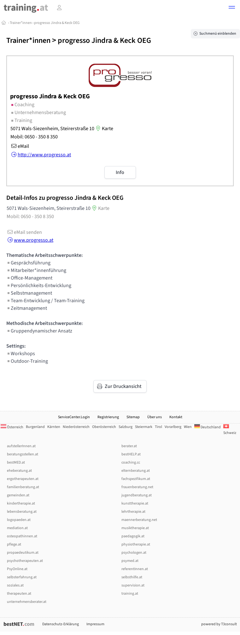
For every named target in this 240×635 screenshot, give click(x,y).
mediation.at (17, 528)
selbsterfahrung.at (22, 577)
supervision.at (132, 585)
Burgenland (35, 427)
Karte (103, 128)
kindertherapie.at (21, 503)
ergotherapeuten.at (22, 479)
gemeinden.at (18, 495)
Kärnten (53, 427)
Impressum (95, 624)
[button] (231, 8)
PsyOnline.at (17, 569)
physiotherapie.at (135, 544)
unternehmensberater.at (26, 601)
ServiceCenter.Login (74, 417)
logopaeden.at (19, 519)
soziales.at (15, 585)
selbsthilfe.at (131, 577)
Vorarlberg (173, 427)
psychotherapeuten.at (25, 560)
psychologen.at (133, 552)
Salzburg (125, 427)
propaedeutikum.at (22, 552)
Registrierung (108, 417)
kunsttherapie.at (134, 503)
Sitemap (133, 417)
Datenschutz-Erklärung (60, 624)
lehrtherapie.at (133, 511)
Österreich (12, 427)
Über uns (154, 417)
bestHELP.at (131, 454)
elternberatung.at (135, 470)
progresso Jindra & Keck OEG (56, 23)
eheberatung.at (19, 470)
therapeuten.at (19, 593)
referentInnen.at (134, 569)
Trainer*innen (21, 23)
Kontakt (175, 417)
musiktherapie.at (135, 528)
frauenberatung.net (137, 487)
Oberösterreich (104, 427)
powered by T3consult (219, 624)
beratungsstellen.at (22, 454)
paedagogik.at (132, 536)
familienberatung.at (23, 487)
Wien (188, 427)
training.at (129, 593)
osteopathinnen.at (22, 536)
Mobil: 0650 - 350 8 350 (34, 136)
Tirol (158, 427)
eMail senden (24, 232)
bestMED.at (16, 462)
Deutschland (207, 427)
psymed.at (129, 560)
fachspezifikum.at (135, 479)
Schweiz (229, 430)
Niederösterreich (76, 427)
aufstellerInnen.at (21, 446)
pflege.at (14, 544)
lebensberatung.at (22, 511)
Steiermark (143, 427)
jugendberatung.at (136, 495)
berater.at (129, 446)
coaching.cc (130, 462)
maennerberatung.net (139, 519)
